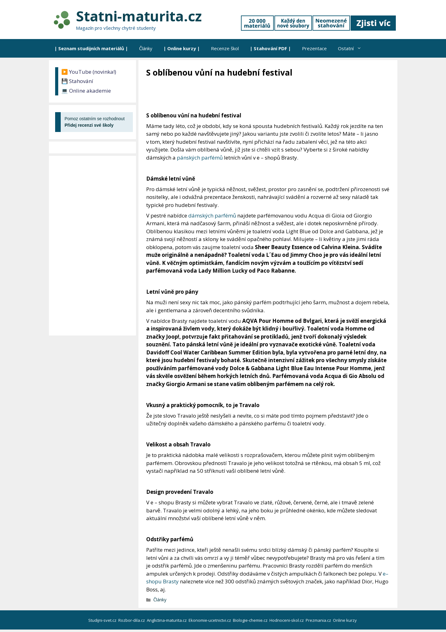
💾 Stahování (77, 81)
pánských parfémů (200, 157)
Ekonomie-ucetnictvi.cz (210, 620)
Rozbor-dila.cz (132, 620)
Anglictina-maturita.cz (167, 620)
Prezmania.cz (319, 620)
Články (145, 48)
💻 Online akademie (86, 90)
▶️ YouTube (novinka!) (88, 71)
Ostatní (352, 48)
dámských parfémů (212, 215)
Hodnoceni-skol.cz (287, 620)
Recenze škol (225, 48)
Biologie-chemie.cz (251, 620)
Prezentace (314, 48)
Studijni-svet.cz (102, 620)
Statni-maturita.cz (139, 16)
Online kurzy (345, 620)
